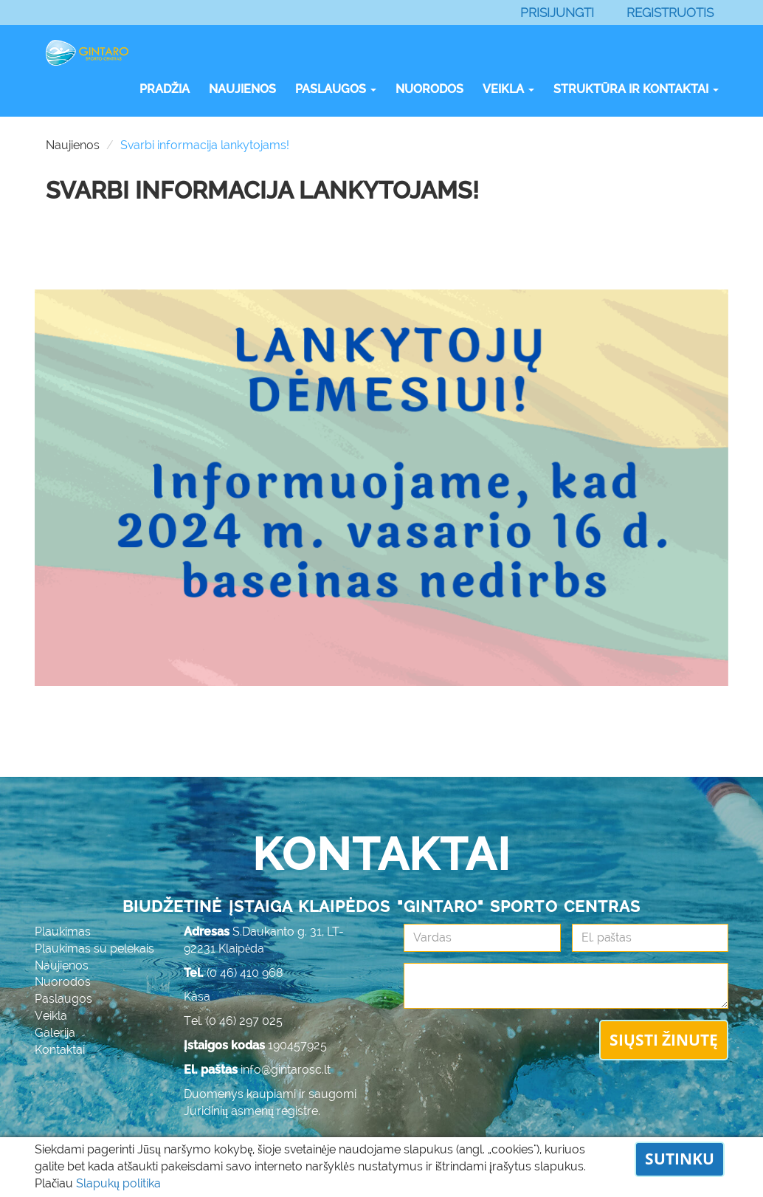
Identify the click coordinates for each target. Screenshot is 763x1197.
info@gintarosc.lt (286, 1070)
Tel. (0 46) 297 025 (233, 1021)
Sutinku (679, 1158)
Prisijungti (557, 12)
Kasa (197, 997)
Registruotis (670, 12)
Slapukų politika (118, 1183)
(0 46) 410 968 (245, 973)
